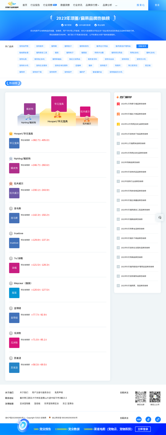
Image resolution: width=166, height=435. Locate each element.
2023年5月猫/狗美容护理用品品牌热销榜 (137, 267)
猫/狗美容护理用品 (123, 46)
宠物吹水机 (23, 65)
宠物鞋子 (103, 65)
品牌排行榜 (91, 5)
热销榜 (13, 83)
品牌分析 (107, 5)
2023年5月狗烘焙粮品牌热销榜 (133, 191)
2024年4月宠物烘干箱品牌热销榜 (134, 134)
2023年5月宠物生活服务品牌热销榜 (135, 248)
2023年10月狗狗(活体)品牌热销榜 (134, 124)
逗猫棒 (78, 65)
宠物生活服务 (41, 65)
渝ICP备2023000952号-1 (15, 418)
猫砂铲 (82, 72)
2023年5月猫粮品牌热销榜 (132, 219)
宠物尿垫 (125, 59)
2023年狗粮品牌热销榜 (130, 162)
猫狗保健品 (56, 59)
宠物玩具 (23, 59)
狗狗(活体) (134, 53)
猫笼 (56, 53)
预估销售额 (25, 140)
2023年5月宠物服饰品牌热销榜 (133, 276)
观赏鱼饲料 (92, 59)
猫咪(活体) (150, 53)
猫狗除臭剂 (84, 46)
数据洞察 (65, 5)
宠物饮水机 (141, 59)
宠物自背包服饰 (61, 65)
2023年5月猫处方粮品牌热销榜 (133, 114)
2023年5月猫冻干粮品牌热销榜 (133, 238)
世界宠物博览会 (51, 403)
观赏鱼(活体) (39, 59)
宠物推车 (39, 46)
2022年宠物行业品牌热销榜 (132, 181)
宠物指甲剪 (23, 46)
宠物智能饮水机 (116, 72)
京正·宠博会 (68, 403)
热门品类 (9, 46)
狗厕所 (117, 65)
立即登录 (143, 429)
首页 (25, 5)
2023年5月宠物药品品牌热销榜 (133, 172)
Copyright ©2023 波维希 (36, 418)
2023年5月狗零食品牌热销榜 (132, 229)
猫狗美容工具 (41, 53)
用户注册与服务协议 (41, 392)
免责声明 (59, 392)
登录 (157, 5)
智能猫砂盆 (97, 72)
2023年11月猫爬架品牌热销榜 (133, 143)
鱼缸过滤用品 (74, 59)
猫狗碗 (54, 46)
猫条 (90, 65)
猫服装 (84, 53)
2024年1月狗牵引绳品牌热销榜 (133, 104)
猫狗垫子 (68, 46)
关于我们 (24, 392)
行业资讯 (77, 5)
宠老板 (37, 403)
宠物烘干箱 (37, 72)
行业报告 (35, 5)
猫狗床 (22, 72)
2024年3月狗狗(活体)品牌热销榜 (134, 153)
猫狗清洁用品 (116, 53)
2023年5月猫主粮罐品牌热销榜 (133, 200)
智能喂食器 (23, 53)
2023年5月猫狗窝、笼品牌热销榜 (134, 286)
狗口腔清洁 (132, 65)
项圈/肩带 (142, 46)
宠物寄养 (53, 72)
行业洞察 (47, 5)
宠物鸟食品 (109, 59)
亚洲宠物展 (25, 403)
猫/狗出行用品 (102, 46)
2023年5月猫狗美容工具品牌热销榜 (135, 210)
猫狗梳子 (70, 53)
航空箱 (148, 65)
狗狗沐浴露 (99, 53)
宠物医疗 (68, 72)
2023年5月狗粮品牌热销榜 (132, 257)
